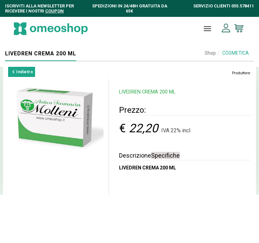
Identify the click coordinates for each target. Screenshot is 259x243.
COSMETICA (235, 53)
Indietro (22, 72)
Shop (210, 53)
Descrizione (135, 155)
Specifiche (165, 155)
